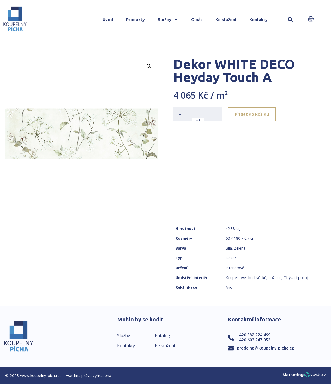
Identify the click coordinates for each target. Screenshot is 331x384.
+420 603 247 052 (253, 340)
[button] (290, 19)
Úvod (108, 19)
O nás (196, 19)
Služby (168, 19)
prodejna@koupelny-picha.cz (265, 348)
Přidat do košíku (252, 114)
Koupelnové (236, 277)
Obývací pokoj (296, 277)
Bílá (229, 248)
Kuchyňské (257, 277)
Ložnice (274, 277)
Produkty (135, 19)
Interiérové (235, 267)
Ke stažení (225, 19)
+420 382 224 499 (253, 335)
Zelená (239, 248)
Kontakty (258, 19)
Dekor (231, 257)
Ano (229, 287)
